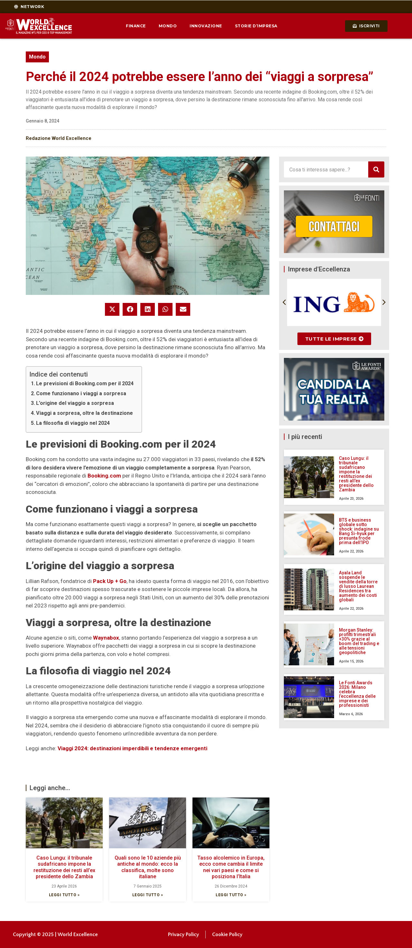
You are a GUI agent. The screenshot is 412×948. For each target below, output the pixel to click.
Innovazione (206, 25)
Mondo (168, 25)
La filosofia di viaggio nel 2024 (73, 423)
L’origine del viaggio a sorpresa (75, 403)
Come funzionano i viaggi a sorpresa (81, 393)
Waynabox (106, 637)
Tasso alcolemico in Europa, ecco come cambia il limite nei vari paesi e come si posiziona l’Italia (231, 867)
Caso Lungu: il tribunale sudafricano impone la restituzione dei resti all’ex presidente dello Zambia (64, 867)
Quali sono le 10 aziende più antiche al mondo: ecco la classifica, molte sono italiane (148, 867)
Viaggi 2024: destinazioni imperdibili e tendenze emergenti (132, 748)
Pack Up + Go (109, 581)
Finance (136, 25)
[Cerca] (376, 169)
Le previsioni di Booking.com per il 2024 (85, 383)
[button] (112, 309)
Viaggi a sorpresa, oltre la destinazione (84, 413)
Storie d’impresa (256, 25)
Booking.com (104, 475)
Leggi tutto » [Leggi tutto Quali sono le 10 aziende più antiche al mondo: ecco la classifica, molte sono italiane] (147, 895)
